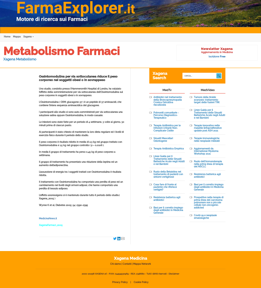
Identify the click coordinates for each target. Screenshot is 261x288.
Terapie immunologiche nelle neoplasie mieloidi (207, 139)
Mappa (17, 36)
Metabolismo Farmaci (61, 51)
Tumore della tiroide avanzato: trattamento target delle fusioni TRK (207, 100)
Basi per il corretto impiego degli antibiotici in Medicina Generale (168, 210)
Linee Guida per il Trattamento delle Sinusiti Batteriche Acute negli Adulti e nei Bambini (169, 160)
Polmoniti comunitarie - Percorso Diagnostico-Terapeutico (166, 115)
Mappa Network (142, 264)
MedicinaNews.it (48, 218)
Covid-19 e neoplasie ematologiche (205, 216)
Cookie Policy (141, 282)
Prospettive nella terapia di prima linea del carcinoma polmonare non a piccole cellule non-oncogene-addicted (208, 202)
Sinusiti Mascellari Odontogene (163, 139)
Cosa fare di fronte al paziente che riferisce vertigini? (165, 187)
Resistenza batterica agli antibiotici (166, 198)
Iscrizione (217, 56)
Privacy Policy (120, 282)
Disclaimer (174, 274)
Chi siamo (115, 264)
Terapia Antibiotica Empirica (168, 148)
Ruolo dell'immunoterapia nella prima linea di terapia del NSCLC (208, 164)
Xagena (28, 36)
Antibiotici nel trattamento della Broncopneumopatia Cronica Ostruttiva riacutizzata (167, 101)
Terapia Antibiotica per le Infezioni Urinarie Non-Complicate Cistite (167, 128)
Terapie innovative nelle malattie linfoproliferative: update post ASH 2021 (208, 128)
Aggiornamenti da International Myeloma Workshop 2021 (206, 151)
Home (7, 36)
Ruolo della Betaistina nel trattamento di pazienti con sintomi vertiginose (168, 174)
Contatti (127, 264)
